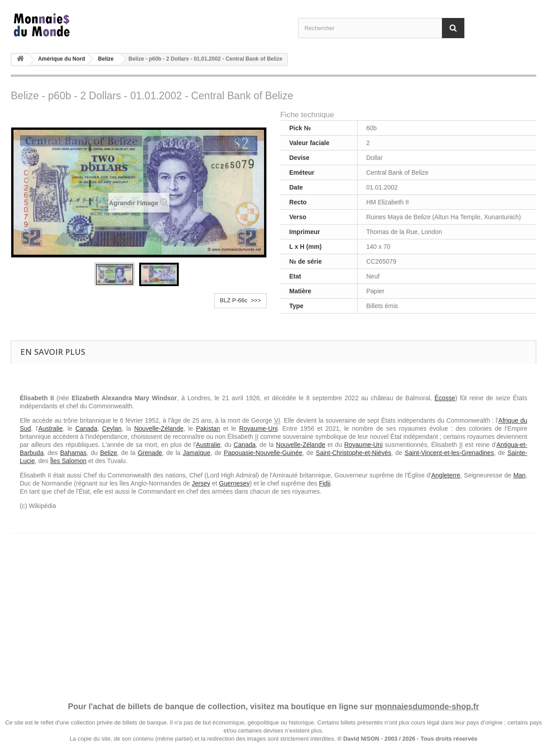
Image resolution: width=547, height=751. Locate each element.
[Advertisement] (273, 609)
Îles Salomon (68, 460)
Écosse (445, 398)
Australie (50, 428)
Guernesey (234, 483)
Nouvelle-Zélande (159, 428)
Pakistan (208, 428)
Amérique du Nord (61, 59)
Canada (86, 428)
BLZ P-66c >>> (240, 300)
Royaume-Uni (258, 428)
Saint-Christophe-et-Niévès (353, 452)
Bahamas (73, 452)
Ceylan (112, 428)
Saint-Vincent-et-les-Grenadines (449, 452)
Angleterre (445, 475)
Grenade (150, 452)
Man (519, 475)
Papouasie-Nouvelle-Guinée (263, 452)
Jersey (201, 483)
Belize (106, 59)
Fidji (325, 483)
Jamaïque (196, 452)
